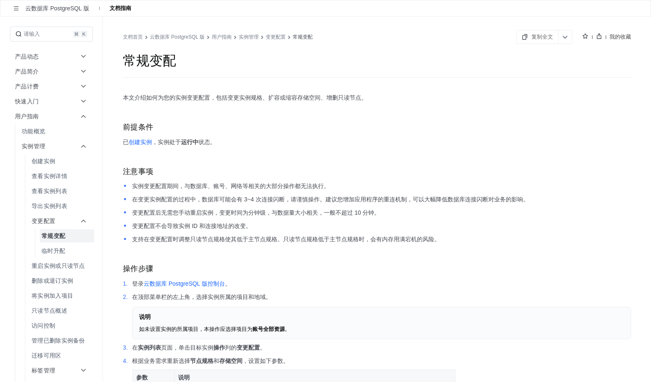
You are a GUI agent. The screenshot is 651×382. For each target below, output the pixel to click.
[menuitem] (52, 131)
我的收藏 (620, 37)
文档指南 (120, 8)
